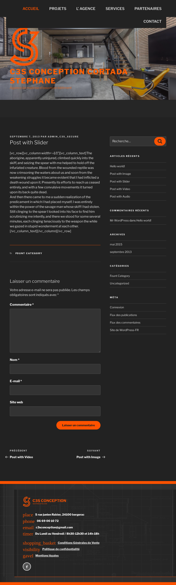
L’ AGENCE (85, 8)
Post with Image (120, 173)
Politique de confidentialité (61, 549)
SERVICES (115, 8)
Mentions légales (47, 555)
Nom (15, 360)
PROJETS (57, 8)
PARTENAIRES (148, 8)
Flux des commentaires (125, 322)
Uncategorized (119, 283)
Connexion (117, 307)
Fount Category (29, 253)
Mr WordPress (119, 220)
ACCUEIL (31, 8)
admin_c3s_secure (63, 136)
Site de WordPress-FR (124, 330)
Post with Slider (120, 181)
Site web (16, 402)
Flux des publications (123, 315)
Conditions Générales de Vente (78, 542)
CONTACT (152, 21)
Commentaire (22, 305)
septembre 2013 (121, 252)
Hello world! (117, 166)
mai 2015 (116, 244)
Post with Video (120, 189)
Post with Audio (120, 196)
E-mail (16, 381)
